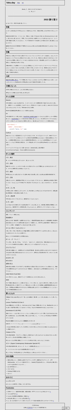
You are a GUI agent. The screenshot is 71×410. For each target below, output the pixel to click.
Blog (18, 2)
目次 (64, 408)
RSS (23, 2)
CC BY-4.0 (30, 407)
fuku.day (10, 2)
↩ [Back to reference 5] (53, 400)
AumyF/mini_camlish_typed (30, 116)
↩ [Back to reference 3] (28, 396)
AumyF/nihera (15, 118)
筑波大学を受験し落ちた (12, 79)
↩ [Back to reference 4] (29, 398)
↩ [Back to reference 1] (50, 391)
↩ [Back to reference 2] (16, 393)
